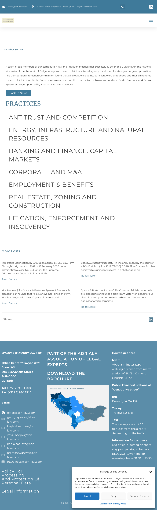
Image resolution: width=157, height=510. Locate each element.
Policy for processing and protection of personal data (20, 477)
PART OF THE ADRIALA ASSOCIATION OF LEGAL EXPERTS (74, 359)
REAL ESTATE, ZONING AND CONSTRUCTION (53, 201)
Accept (87, 496)
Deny (113, 496)
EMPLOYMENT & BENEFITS (51, 184)
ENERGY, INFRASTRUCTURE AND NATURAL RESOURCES (77, 134)
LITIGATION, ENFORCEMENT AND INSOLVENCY (62, 222)
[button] (150, 471)
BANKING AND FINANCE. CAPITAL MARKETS (63, 155)
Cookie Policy (106, 504)
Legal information (20, 491)
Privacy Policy (119, 504)
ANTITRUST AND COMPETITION (58, 117)
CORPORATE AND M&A (45, 172)
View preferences (140, 496)
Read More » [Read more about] (9, 279)
